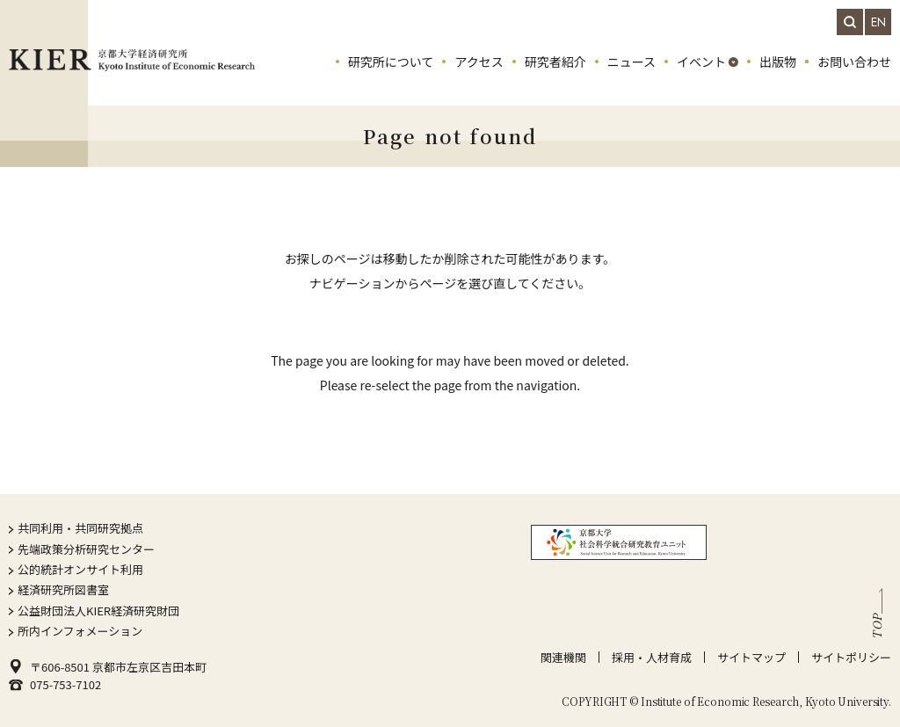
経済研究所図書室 (63, 589)
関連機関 (563, 657)
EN (878, 22)
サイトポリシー (851, 657)
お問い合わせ (854, 61)
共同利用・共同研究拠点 (80, 528)
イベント (701, 61)
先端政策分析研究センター (86, 549)
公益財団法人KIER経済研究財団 (98, 610)
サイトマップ (751, 657)
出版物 (777, 61)
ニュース (631, 61)
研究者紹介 (555, 61)
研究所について (391, 61)
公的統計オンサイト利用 (80, 569)
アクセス (478, 61)
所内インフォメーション (80, 630)
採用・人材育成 (652, 657)
